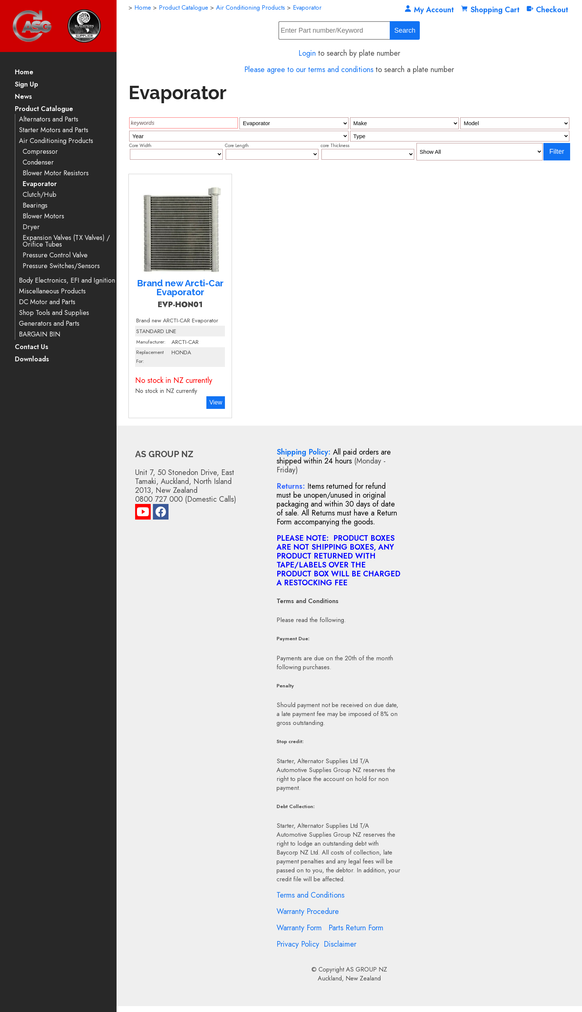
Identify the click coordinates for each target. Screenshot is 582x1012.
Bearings (35, 205)
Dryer (31, 227)
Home (24, 73)
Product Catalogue (44, 109)
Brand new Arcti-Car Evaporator (180, 287)
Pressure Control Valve (55, 255)
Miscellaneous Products (52, 291)
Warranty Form (299, 927)
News (23, 97)
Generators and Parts (49, 323)
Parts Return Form (355, 927)
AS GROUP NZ (366, 969)
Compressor (40, 151)
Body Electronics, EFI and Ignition (67, 280)
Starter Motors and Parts (53, 130)
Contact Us (31, 347)
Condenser (38, 162)
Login (307, 53)
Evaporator (40, 184)
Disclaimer (340, 944)
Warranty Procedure (308, 911)
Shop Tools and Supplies (54, 312)
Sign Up (26, 85)
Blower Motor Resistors (56, 173)
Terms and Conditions (310, 895)
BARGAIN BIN (40, 334)
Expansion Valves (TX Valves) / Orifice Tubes (66, 241)
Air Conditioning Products (56, 140)
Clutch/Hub (39, 194)
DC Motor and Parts (47, 302)
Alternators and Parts (48, 119)
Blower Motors (43, 216)
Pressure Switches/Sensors (61, 266)
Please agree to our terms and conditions (308, 69)
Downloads (32, 360)
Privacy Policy (298, 944)
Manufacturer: (151, 341)
